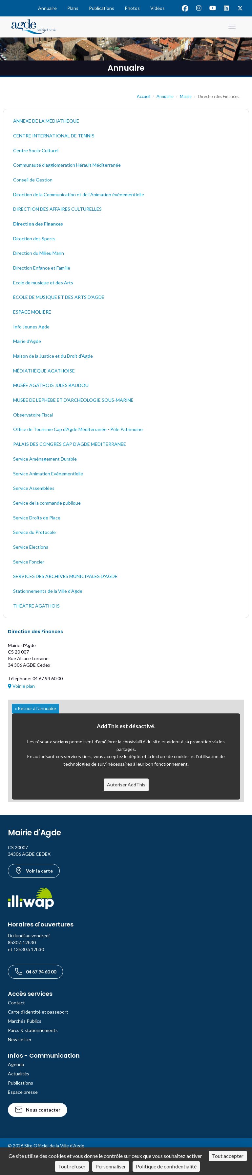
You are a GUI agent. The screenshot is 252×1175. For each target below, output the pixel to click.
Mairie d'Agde (27, 341)
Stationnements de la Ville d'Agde (47, 591)
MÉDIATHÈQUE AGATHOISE (44, 370)
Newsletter (20, 1039)
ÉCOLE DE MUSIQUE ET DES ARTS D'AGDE (58, 297)
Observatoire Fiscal (33, 415)
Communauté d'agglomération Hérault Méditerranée (67, 165)
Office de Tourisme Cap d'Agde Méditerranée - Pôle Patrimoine (78, 429)
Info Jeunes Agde (31, 326)
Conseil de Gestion (32, 179)
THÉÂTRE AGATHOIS (36, 606)
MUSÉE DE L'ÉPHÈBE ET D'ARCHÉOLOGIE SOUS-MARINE (73, 400)
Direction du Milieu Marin (38, 253)
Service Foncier (28, 561)
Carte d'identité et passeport (38, 1012)
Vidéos (157, 8)
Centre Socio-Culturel (35, 150)
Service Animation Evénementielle (48, 473)
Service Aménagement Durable (45, 459)
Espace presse (23, 1092)
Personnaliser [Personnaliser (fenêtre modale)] (110, 1166)
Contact (16, 1002)
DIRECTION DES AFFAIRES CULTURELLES (57, 209)
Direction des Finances (38, 224)
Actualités (18, 1073)
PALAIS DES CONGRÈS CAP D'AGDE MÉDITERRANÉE (69, 444)
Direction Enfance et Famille (41, 268)
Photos (132, 8)
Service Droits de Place (36, 517)
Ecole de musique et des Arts (43, 282)
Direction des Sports (34, 238)
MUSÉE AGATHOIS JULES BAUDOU (51, 385)
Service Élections (30, 547)
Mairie (186, 96)
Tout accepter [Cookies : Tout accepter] (227, 1156)
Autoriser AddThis (126, 784)
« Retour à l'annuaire (35, 708)
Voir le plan (21, 686)
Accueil (143, 96)
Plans (72, 8)
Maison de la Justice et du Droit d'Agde (53, 356)
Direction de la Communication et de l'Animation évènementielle (78, 194)
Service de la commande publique (47, 503)
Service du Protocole (34, 532)
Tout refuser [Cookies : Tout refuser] (72, 1166)
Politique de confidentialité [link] (166, 1166)
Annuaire (47, 8)
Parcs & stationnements (33, 1030)
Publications (101, 8)
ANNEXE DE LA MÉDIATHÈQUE (46, 121)
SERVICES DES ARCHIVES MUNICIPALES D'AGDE (65, 576)
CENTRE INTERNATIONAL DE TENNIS (53, 135)
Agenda (16, 1064)
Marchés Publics (24, 1021)
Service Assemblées (33, 488)
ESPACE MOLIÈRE (32, 312)
